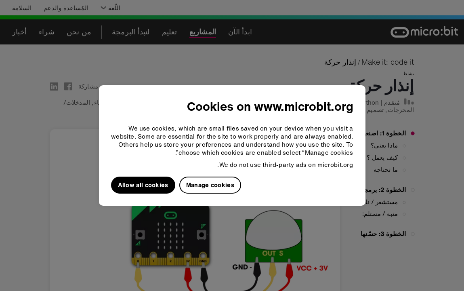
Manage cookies (210, 184)
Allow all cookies (143, 184)
